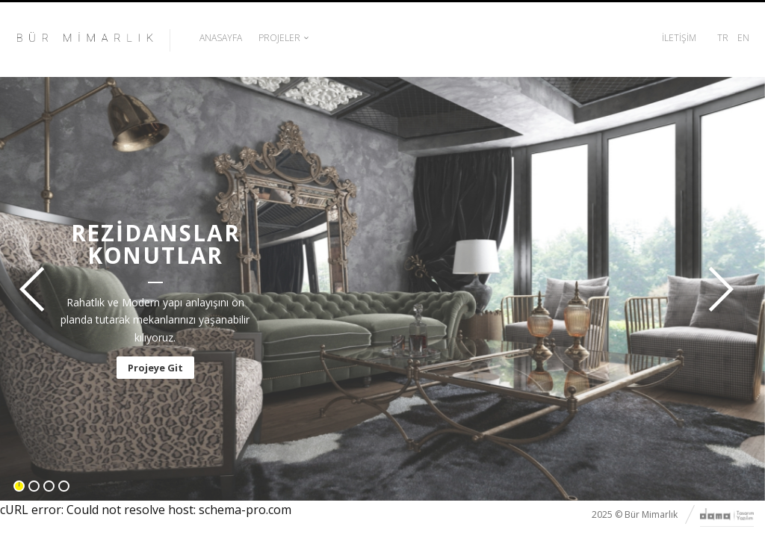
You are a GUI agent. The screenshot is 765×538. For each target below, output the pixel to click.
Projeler (279, 37)
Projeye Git (155, 367)
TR (722, 37)
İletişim (679, 37)
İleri (716, 289)
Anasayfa (220, 37)
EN (743, 37)
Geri (36, 289)
